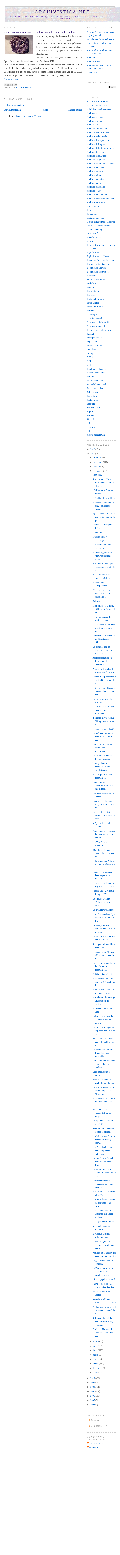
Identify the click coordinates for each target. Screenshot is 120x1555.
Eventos (90, 287)
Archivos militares (95, 175)
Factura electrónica (95, 299)
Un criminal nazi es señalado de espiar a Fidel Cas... (102, 650)
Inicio (45, 110)
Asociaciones (93, 206)
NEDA (90, 357)
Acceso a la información (97, 101)
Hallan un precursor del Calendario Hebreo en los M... (103, 1019)
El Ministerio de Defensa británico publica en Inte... (103, 1101)
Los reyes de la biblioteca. (104, 1221)
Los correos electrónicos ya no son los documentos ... (103, 709)
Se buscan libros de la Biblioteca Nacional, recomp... (102, 1321)
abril (95, 1359)
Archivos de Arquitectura (98, 140)
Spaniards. (97, 475)
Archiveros (92, 113)
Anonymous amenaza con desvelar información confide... (103, 834)
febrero (96, 1368)
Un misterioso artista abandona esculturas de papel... (103, 815)
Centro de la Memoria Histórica (101, 222)
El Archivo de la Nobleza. (103, 498)
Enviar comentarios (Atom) (28, 116)
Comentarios (95, 1426)
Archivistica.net (62, 11)
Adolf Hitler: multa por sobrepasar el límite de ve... (103, 566)
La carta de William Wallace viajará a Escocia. (101, 902)
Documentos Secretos (96, 268)
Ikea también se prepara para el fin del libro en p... (103, 1041)
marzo (96, 1363)
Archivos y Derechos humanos (100, 198)
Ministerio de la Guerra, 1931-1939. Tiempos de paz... (103, 609)
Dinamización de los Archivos (100, 260)
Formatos (91, 310)
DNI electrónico (94, 237)
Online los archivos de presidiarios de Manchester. (102, 747)
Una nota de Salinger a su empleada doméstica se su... (103, 1030)
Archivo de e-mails (95, 121)
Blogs (89, 210)
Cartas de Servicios (95, 218)
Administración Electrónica (99, 109)
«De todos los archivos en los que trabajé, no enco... (103, 1202)
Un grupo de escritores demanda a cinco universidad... (102, 1052)
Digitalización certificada (98, 256)
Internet (90, 334)
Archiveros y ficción (96, 117)
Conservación (93, 233)
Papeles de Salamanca (96, 369)
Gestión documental (96, 326)
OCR (89, 365)
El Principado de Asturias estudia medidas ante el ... (103, 864)
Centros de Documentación (99, 225)
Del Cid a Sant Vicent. (102, 974)
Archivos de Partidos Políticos (100, 148)
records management (96, 435)
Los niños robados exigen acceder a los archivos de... (103, 917)
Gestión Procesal (94, 318)
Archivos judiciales (95, 167)
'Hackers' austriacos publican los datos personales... (101, 593)
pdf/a (89, 431)
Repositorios (92, 396)
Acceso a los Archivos (97, 105)
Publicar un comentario (14, 105)
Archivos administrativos (98, 132)
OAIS (89, 361)
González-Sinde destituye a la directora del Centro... (103, 1000)
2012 (92, 449)
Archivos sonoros (94, 191)
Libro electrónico (94, 345)
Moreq (90, 353)
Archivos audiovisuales (97, 136)
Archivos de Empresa (96, 144)
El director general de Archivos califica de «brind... (102, 555)
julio (95, 1346)
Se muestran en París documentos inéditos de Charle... (103, 482)
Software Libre (93, 407)
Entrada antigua (75, 110)
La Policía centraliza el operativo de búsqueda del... (103, 1161)
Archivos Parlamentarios (98, 128)
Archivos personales (96, 187)
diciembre (97, 457)
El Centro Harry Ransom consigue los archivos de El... (103, 691)
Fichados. (96, 601)
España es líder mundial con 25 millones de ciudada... (103, 505)
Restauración (92, 400)
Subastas (91, 415)
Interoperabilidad (94, 337)
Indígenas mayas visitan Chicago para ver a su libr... (103, 721)
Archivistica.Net (94, 61)
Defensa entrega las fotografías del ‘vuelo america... (103, 1183)
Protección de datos (95, 388)
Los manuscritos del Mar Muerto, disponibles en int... (103, 627)
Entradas (94, 1420)
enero (95, 1372)
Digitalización (93, 252)
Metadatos (91, 349)
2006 (92, 1396)
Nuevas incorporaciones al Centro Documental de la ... (104, 680)
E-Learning (92, 275)
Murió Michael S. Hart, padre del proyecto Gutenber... (102, 1150)
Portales (90, 376)
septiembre (98, 471)
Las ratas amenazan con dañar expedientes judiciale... (103, 875)
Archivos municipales (96, 179)
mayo (95, 1355)
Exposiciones (93, 291)
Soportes (91, 411)
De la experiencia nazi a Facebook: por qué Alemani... (103, 1090)
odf (88, 423)
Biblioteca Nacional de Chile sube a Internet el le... (103, 1332)
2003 (92, 1404)
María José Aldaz (95, 1444)
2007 (92, 1391)
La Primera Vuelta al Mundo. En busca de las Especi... (104, 1172)
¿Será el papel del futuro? (103, 1279)
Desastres (91, 241)
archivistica (93, 1447)
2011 (92, 454)
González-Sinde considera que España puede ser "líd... (104, 638)
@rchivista (92, 72)
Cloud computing (94, 229)
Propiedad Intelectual (96, 384)
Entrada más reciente (13, 110)
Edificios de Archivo (96, 279)
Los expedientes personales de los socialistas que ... (101, 766)
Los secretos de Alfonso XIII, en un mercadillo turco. (103, 955)
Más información (11, 79)
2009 (92, 1382)
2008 (92, 1387)
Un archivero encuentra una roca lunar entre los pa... (103, 736)
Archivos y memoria (96, 202)
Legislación (92, 341)
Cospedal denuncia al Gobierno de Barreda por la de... (102, 1213)
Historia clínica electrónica (99, 330)
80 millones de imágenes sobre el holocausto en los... (103, 853)
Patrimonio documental (97, 372)
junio (95, 1350)
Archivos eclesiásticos (97, 156)
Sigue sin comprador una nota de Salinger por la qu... (103, 516)
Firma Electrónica (95, 306)
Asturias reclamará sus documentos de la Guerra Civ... (102, 661)
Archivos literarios (95, 171)
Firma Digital (93, 303)
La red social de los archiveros (100, 39)
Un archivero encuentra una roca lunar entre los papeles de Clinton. (39, 31)
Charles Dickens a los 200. (104, 729)
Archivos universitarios (97, 194)
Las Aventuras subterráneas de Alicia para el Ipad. (103, 785)
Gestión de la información (98, 322)
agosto (96, 1341)
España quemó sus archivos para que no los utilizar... (104, 928)
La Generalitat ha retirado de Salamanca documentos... (103, 966)
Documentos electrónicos (98, 272)
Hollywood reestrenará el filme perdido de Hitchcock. (103, 1063)
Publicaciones (93, 392)
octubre (96, 466)
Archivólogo (92, 57)
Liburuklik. (97, 532)
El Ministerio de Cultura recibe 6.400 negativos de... (103, 981)
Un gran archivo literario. (103, 910)
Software (91, 404)
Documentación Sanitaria (98, 264)
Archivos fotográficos (96, 160)
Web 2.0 (90, 419)
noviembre (98, 462)
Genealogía (92, 314)
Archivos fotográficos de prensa (101, 163)
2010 (92, 1378)
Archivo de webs (94, 125)
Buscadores (92, 214)
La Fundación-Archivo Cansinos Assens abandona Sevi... (102, 1271)
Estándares (92, 283)
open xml (91, 427)
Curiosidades (23, 88)
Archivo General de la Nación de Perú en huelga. (102, 1112)
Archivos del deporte (96, 152)
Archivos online (94, 183)
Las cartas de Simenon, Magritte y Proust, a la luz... (103, 804)
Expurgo (91, 295)
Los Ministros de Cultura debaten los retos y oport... (103, 1139)
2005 (92, 1400)
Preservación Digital (96, 380)
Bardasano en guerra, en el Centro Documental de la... (104, 1310)
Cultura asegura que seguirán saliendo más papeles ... (103, 1244)
